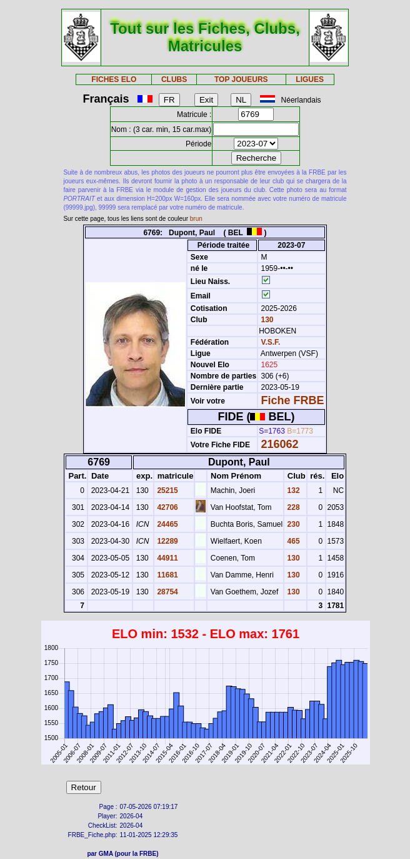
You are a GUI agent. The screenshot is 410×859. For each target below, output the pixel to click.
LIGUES (310, 79)
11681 (166, 575)
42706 (166, 507)
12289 (166, 541)
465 (292, 541)
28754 (166, 591)
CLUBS (174, 79)
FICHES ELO (113, 79)
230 (292, 524)
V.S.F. (271, 342)
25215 (166, 490)
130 (266, 319)
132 (292, 490)
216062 (280, 444)
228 (292, 507)
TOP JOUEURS (241, 79)
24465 (166, 524)
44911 (166, 558)
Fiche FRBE (292, 400)
